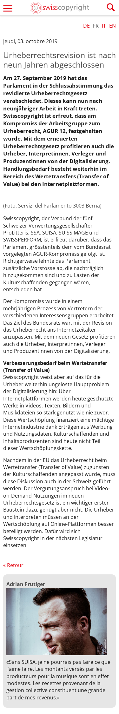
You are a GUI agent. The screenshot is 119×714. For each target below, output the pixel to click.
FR (96, 25)
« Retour (13, 565)
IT (104, 25)
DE (86, 25)
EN (112, 25)
